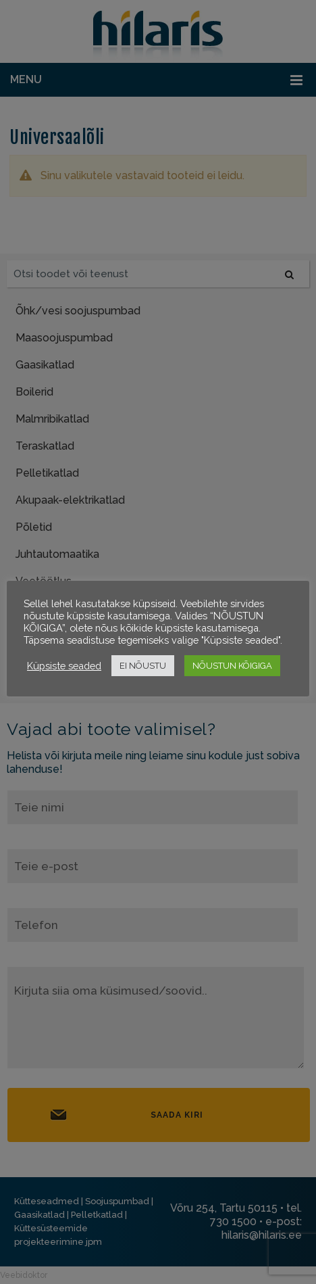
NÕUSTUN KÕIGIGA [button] (232, 666)
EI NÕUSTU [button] (143, 666)
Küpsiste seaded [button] (64, 665)
